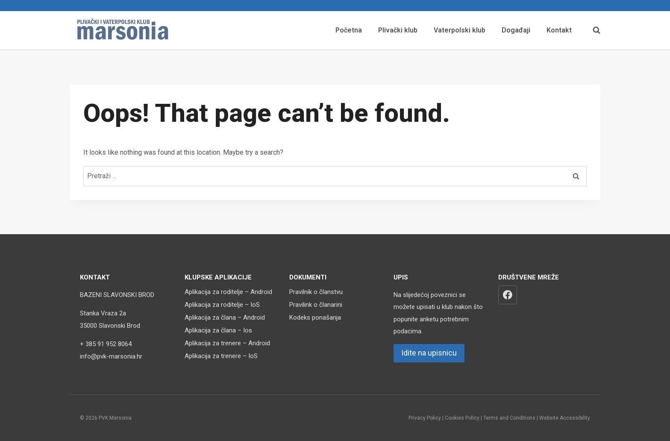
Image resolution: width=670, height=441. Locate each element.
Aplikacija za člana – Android (225, 317)
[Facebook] (507, 294)
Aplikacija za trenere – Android (227, 343)
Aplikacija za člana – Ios (218, 330)
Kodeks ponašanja (315, 317)
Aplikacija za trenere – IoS (221, 356)
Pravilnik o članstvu (316, 292)
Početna (348, 30)
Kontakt (559, 30)
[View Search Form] (592, 30)
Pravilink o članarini (315, 305)
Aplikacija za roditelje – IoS (222, 305)
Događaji (516, 30)
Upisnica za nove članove (335, 5)
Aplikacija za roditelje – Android (228, 292)
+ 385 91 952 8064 (106, 344)
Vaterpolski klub (459, 30)
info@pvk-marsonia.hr (111, 356)
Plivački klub (397, 30)
